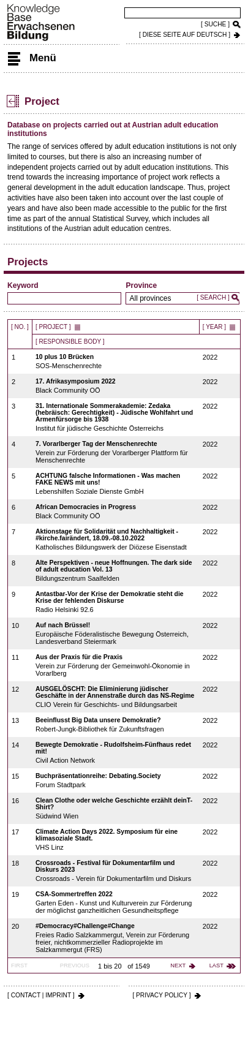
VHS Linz (116, 839)
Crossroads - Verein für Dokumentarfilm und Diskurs (116, 871)
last (216, 965)
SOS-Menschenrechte (116, 361)
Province (141, 285)
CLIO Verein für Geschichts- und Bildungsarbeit (116, 697)
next (178, 965)
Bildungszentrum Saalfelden (116, 570)
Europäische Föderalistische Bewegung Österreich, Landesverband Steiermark (116, 633)
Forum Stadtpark (116, 780)
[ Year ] (214, 326)
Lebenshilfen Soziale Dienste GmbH (116, 483)
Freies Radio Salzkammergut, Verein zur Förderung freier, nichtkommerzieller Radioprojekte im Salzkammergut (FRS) (116, 938)
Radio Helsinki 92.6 (116, 602)
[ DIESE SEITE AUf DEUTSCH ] (184, 34)
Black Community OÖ (116, 386)
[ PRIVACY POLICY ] (161, 995)
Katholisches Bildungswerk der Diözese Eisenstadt (116, 539)
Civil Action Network (116, 752)
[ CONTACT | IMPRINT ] (41, 995)
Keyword (23, 285)
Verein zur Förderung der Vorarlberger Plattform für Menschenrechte (116, 452)
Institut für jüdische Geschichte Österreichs (116, 417)
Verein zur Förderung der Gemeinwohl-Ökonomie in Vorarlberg (116, 665)
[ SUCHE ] (215, 24)
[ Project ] (53, 326)
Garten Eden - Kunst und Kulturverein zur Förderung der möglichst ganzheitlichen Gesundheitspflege (116, 902)
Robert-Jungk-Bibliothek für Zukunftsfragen (116, 725)
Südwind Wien (116, 808)
